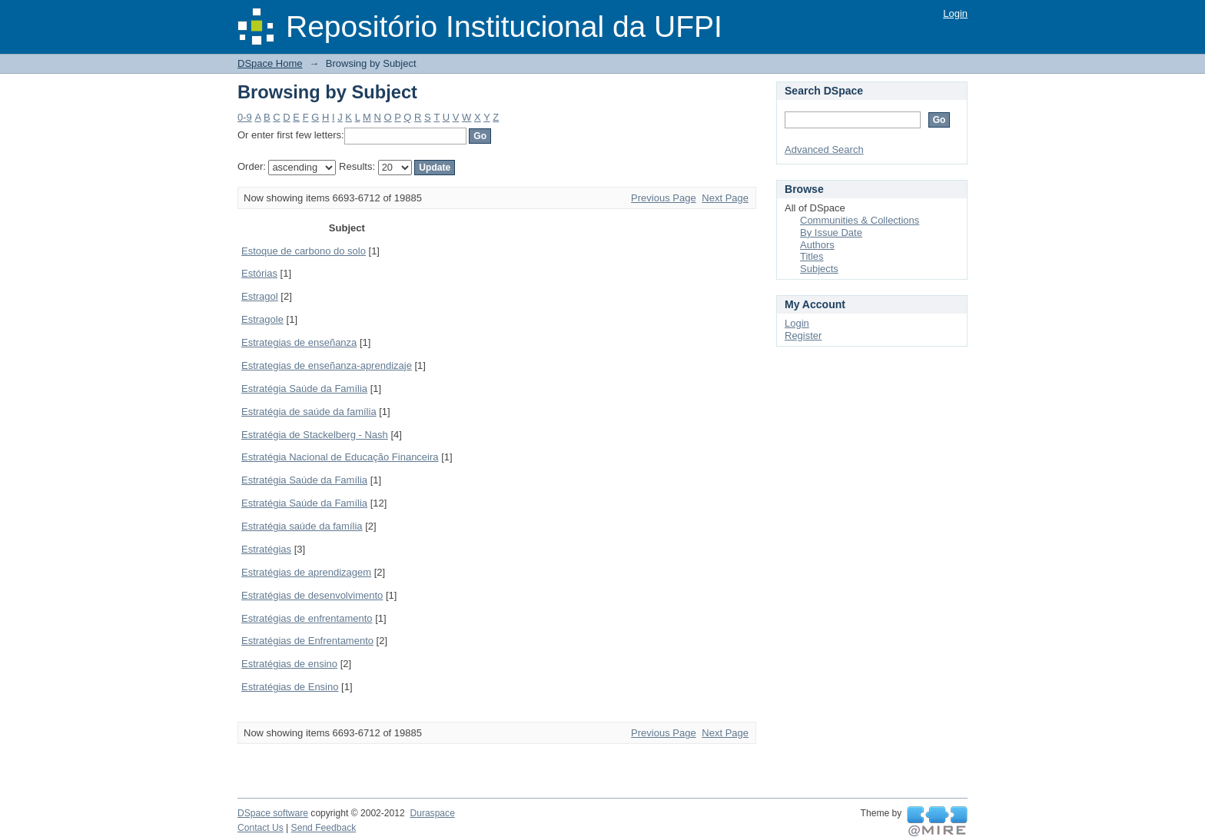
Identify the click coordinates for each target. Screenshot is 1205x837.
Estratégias (266, 549)
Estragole (262, 319)
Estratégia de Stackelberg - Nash (314, 434)
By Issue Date (831, 232)
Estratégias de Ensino (289, 687)
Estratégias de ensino (289, 663)
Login (955, 13)
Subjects (819, 268)
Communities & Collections (859, 220)
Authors (817, 245)
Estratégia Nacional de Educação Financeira (340, 457)
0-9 (244, 117)
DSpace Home (270, 63)
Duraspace (432, 813)
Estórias (259, 273)
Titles (812, 256)
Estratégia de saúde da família (309, 411)
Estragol (259, 296)
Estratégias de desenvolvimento (312, 595)
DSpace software (272, 813)
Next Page (725, 198)
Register (803, 335)
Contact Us (260, 827)
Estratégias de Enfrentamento (307, 640)
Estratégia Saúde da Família (304, 388)
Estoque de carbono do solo (303, 251)
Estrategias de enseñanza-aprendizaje (326, 365)
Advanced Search (824, 149)
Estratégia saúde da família (302, 526)
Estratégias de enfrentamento (307, 618)
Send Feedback (324, 827)
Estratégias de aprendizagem (306, 572)
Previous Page (663, 198)
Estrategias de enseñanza (299, 342)
